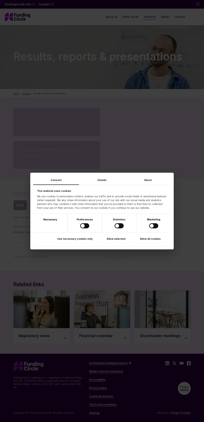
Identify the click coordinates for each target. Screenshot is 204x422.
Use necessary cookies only (75, 238)
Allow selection (116, 238)
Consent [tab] (56, 180)
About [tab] (148, 180)
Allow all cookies (150, 238)
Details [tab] (102, 180)
